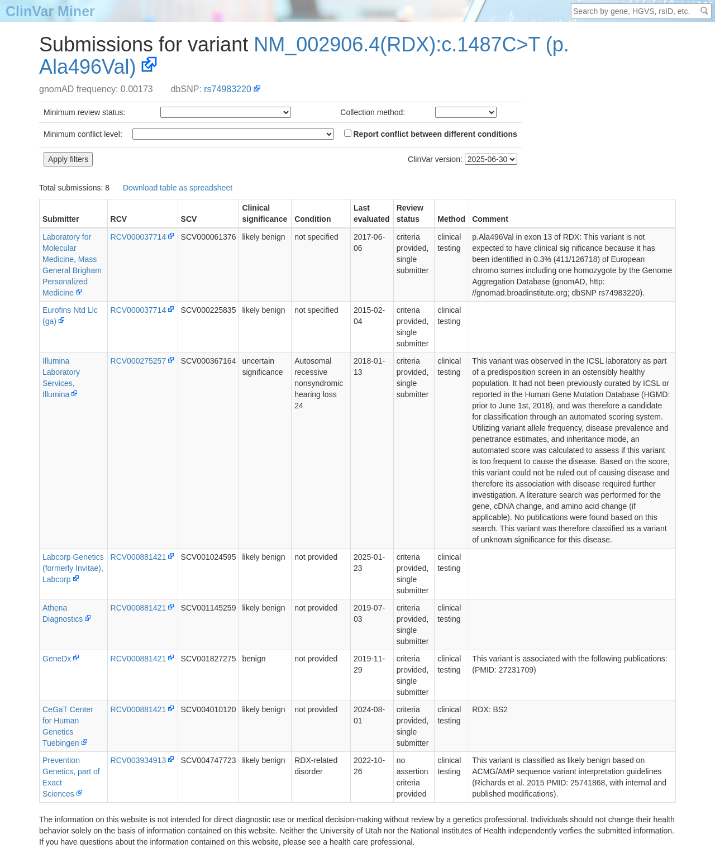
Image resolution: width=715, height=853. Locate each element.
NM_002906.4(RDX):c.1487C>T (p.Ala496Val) (304, 55)
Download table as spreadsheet (177, 187)
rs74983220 (227, 89)
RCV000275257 (138, 360)
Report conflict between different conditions (430, 134)
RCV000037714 (138, 236)
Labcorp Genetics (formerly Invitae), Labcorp (73, 568)
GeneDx (56, 658)
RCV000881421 (138, 556)
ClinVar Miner (50, 11)
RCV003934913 (138, 760)
